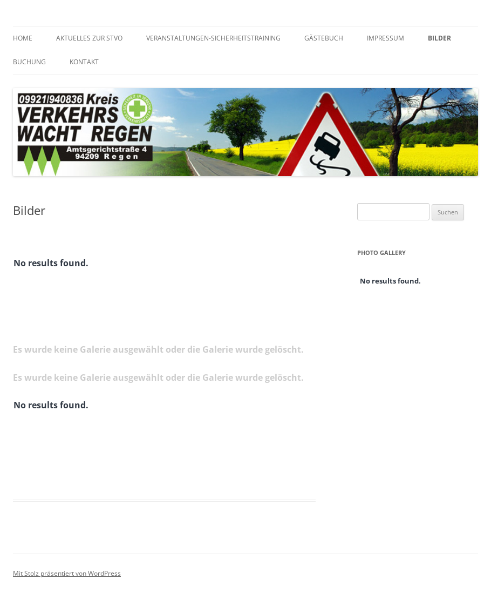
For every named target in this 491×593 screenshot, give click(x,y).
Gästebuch (323, 38)
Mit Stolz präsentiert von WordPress (67, 573)
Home (22, 38)
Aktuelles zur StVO (89, 38)
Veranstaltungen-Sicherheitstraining (213, 38)
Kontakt (84, 61)
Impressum (385, 38)
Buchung (29, 61)
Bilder (439, 38)
